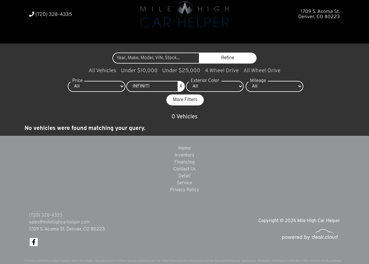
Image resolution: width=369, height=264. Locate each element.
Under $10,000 (139, 70)
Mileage (258, 81)
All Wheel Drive (261, 70)
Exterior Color (205, 81)
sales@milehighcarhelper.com (59, 222)
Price (77, 81)
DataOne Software (116, 261)
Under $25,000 (181, 70)
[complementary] (351, 246)
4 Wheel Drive (222, 70)
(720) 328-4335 (50, 14)
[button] (173, 35)
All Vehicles (102, 70)
